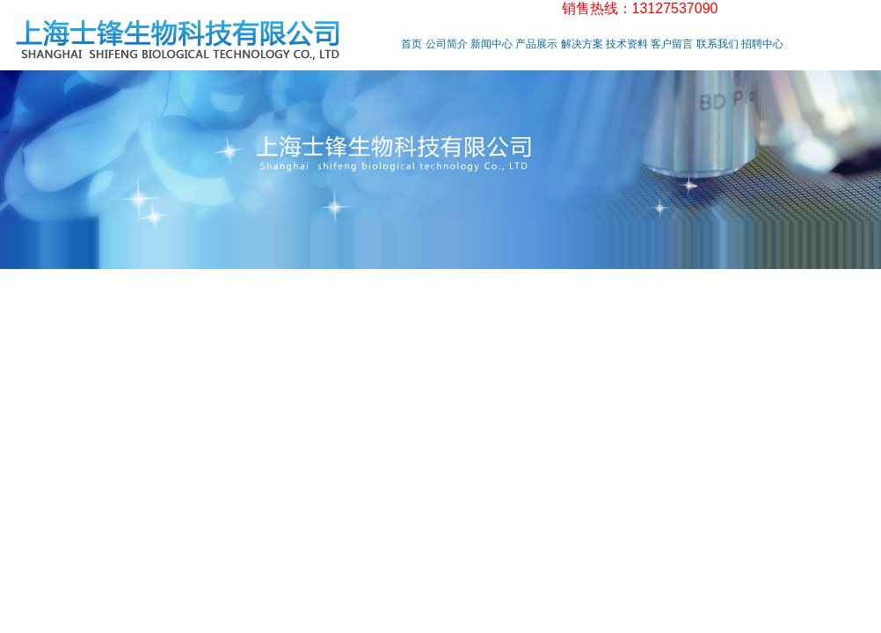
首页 (411, 44)
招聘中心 (762, 44)
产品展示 (536, 44)
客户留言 (672, 44)
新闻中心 (491, 44)
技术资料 (627, 44)
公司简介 (447, 44)
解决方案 (582, 44)
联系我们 (717, 44)
